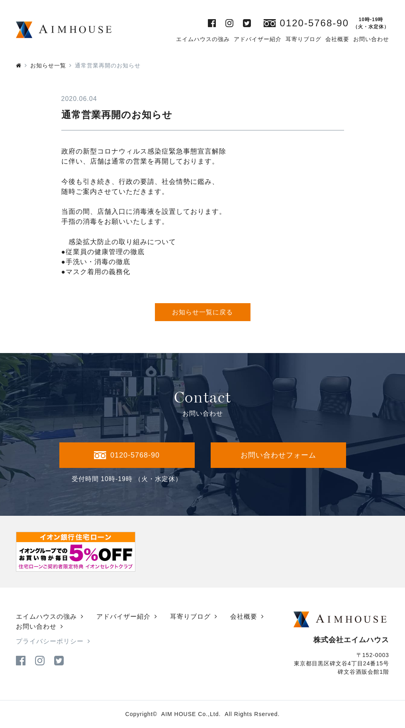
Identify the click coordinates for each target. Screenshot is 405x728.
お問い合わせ (371, 39)
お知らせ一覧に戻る (202, 312)
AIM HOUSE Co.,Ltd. (191, 714)
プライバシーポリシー (50, 641)
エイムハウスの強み (203, 39)
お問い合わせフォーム (278, 455)
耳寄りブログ (303, 39)
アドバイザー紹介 (258, 39)
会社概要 (337, 39)
